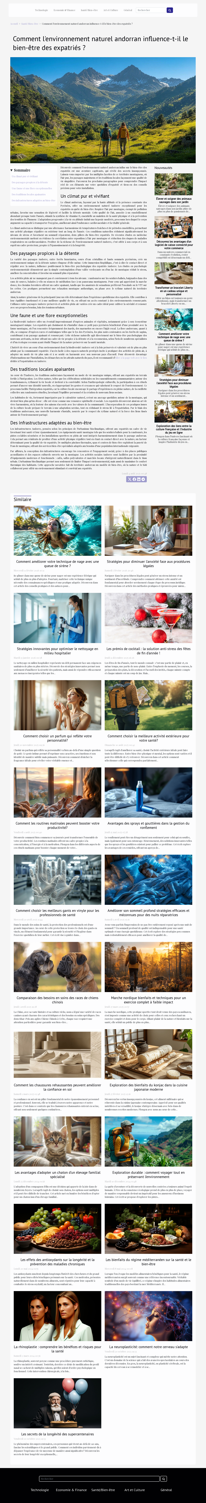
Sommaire (22, 170)
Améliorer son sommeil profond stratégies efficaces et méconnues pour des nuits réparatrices (148, 912)
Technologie (41, 10)
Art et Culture (110, 10)
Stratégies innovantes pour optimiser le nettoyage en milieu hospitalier (57, 650)
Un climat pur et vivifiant (25, 176)
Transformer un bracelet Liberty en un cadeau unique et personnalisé (174, 291)
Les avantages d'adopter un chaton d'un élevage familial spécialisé (57, 1174)
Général (128, 10)
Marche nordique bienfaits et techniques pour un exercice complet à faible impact (148, 1000)
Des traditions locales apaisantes (28, 194)
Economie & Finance (64, 10)
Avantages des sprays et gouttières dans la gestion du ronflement (148, 825)
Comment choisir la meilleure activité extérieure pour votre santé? (148, 738)
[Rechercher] (151, 10)
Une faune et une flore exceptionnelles (32, 188)
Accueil (14, 23)
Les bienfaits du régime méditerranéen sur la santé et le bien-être (148, 1261)
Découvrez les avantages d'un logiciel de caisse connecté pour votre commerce (174, 245)
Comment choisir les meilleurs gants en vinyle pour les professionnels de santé (57, 912)
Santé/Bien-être (89, 10)
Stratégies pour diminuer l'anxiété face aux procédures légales (174, 383)
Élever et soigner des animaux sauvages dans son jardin (174, 200)
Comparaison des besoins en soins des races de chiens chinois (57, 1000)
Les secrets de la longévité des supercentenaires (57, 1434)
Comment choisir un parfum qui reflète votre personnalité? (57, 738)
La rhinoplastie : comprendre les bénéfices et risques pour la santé (57, 1349)
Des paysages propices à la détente (30, 182)
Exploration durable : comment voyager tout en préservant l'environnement (148, 1174)
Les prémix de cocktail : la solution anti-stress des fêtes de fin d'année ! (149, 650)
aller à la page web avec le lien (131, 357)
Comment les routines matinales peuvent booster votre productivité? (57, 825)
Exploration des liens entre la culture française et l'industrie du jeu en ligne (174, 429)
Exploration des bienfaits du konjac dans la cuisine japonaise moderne (148, 1087)
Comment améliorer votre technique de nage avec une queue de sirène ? (173, 337)
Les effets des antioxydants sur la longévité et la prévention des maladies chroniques (58, 1261)
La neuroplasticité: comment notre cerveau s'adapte (148, 1347)
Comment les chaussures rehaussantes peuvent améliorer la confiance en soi (57, 1087)
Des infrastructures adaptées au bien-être (33, 200)
